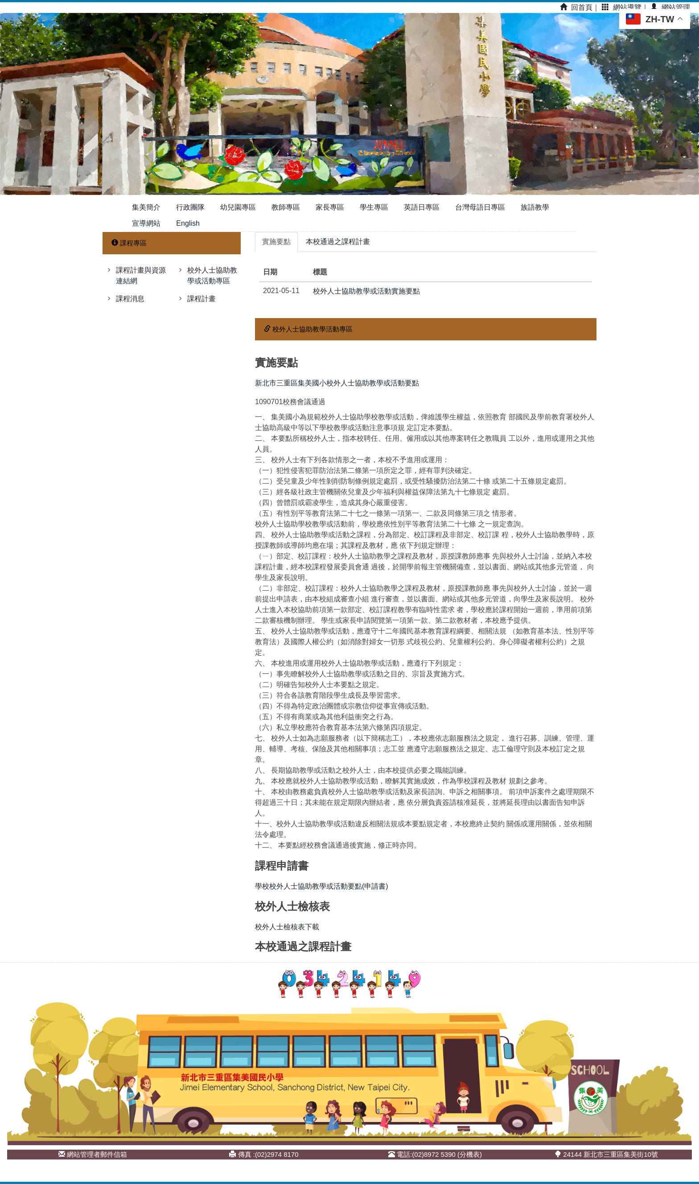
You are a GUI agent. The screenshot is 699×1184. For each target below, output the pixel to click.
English (187, 223)
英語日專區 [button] (422, 207)
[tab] (276, 242)
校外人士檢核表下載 (287, 927)
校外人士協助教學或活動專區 (212, 275)
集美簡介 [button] (146, 207)
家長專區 (330, 207)
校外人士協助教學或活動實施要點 (366, 291)
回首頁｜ (580, 7)
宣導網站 (146, 223)
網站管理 (670, 7)
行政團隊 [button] (190, 207)
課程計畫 (201, 298)
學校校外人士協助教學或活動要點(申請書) (321, 886)
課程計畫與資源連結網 (141, 275)
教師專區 (285, 207)
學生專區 (374, 207)
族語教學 (535, 207)
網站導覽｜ (625, 7)
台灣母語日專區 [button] (480, 207)
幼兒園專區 (238, 207)
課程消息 (130, 298)
